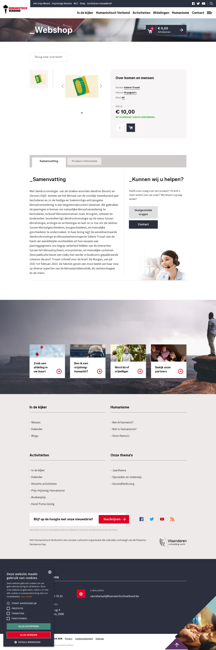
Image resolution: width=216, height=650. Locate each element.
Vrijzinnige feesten (62, 3)
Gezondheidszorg (122, 484)
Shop (82, 3)
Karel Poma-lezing (42, 504)
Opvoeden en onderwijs (126, 477)
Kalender (36, 429)
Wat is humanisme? (124, 429)
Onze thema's (120, 436)
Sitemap (100, 638)
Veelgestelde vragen (143, 212)
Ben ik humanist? (122, 422)
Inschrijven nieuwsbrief (99, 3)
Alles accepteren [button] (29, 626)
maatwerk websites (65, 645)
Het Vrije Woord (41, 3)
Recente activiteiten (43, 484)
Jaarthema (118, 470)
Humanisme (180, 13)
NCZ (76, 3)
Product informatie (84, 161)
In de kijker (85, 13)
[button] (29, 641)
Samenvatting (49, 161)
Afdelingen (161, 13)
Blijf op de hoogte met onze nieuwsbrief (80, 519)
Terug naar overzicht (48, 57)
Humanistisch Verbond (113, 13)
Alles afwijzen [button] (28, 635)
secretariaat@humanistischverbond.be (114, 596)
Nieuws (35, 422)
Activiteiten (141, 13)
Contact (198, 13)
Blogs (34, 436)
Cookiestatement (84, 638)
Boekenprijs (38, 497)
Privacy (68, 638)
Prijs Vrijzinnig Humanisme (47, 490)
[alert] (28, 607)
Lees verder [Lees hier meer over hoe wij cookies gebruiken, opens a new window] (26, 596)
